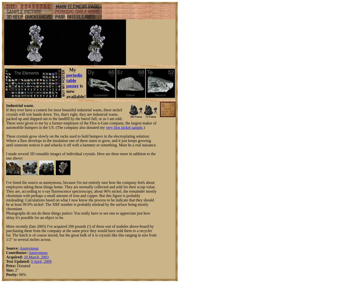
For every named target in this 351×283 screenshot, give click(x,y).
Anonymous (29, 248)
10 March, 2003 (36, 257)
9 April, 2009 (41, 261)
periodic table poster (74, 80)
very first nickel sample (124, 127)
